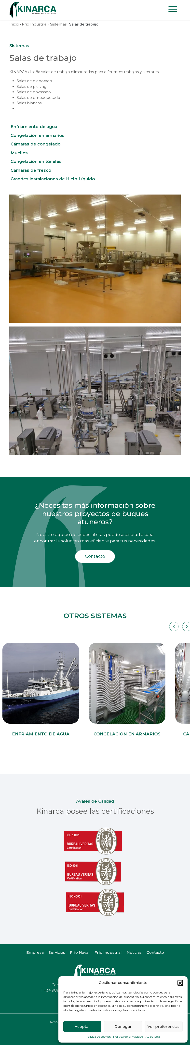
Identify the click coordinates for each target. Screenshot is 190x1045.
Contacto (95, 556)
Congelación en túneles (36, 161)
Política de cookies (98, 1036)
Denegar (123, 1026)
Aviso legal (153, 1036)
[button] (180, 982)
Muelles (19, 152)
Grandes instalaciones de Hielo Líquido (53, 178)
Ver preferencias (163, 1026)
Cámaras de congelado (36, 144)
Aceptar (82, 1026)
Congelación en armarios (38, 135)
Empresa (35, 952)
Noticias (134, 952)
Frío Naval (80, 952)
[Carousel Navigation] (173, 626)
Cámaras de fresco (31, 170)
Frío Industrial (34, 24)
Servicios (57, 952)
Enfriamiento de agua (34, 126)
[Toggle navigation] (172, 10)
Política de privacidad (128, 1036)
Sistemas (58, 24)
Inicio (14, 24)
